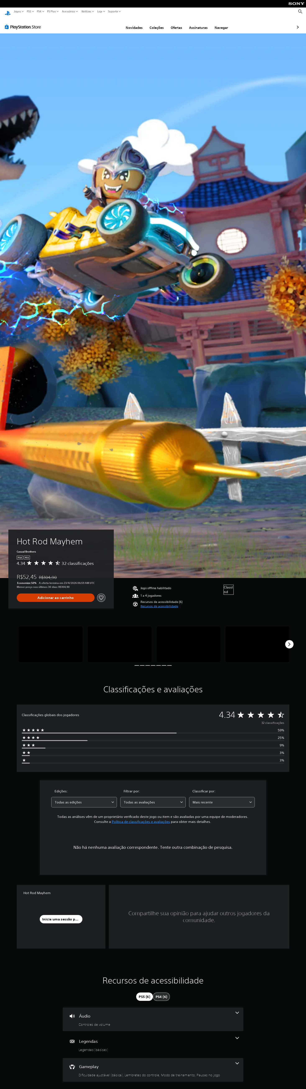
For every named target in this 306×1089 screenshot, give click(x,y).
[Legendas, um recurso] (153, 1040)
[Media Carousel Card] (51, 640)
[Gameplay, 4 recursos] (153, 1066)
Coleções (132, 24)
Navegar (197, 24)
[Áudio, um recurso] (153, 1015)
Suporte (113, 11)
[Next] (289, 640)
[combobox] (84, 798)
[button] (159, 602)
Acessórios (68, 11)
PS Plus (51, 11)
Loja (99, 11)
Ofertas (152, 24)
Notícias (86, 11)
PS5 (29, 11)
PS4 (39, 11)
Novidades (109, 24)
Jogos (17, 11)
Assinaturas (174, 24)
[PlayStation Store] (24, 22)
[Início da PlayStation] (7, 12)
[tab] (144, 993)
